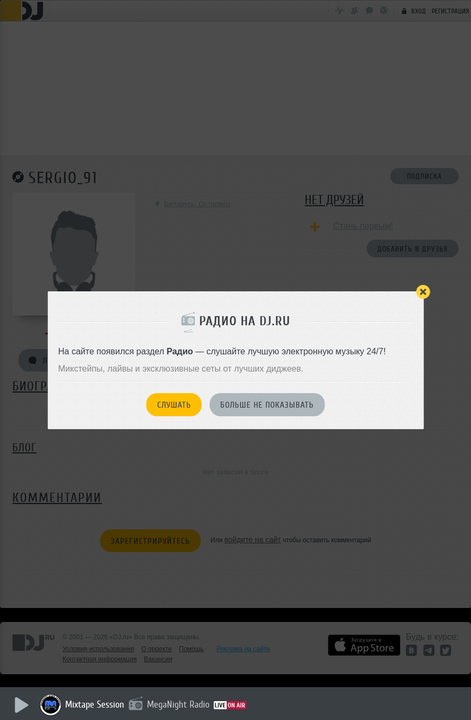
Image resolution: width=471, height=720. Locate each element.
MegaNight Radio (178, 704)
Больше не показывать (267, 405)
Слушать (174, 405)
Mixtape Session (95, 704)
